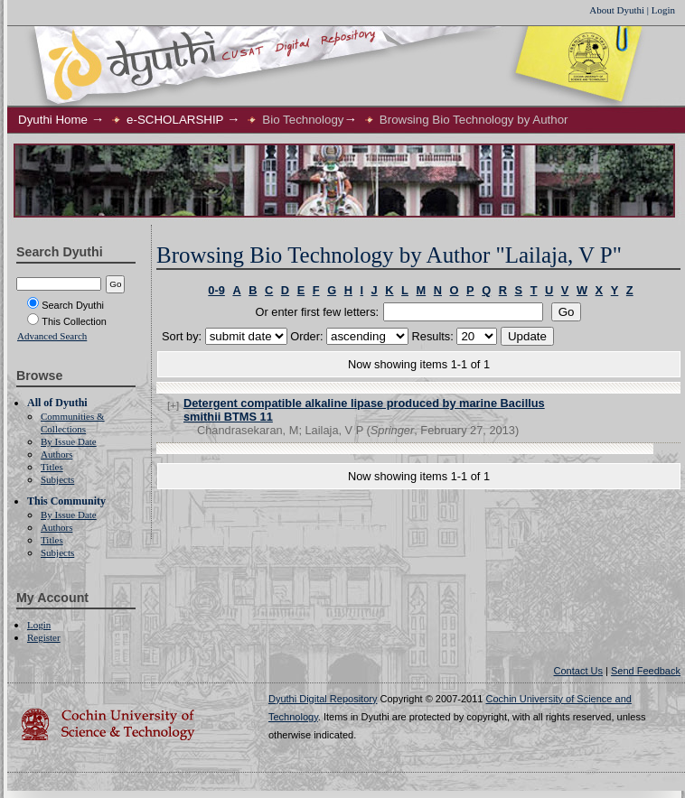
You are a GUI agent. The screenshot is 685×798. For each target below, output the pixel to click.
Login (663, 10)
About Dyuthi (616, 10)
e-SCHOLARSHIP (175, 119)
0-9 (216, 290)
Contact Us (578, 670)
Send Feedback (645, 670)
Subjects (57, 479)
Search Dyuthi (65, 305)
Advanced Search (52, 335)
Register (44, 637)
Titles (52, 466)
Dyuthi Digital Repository (322, 698)
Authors (56, 454)
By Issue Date (69, 441)
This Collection (67, 321)
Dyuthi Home (53, 119)
